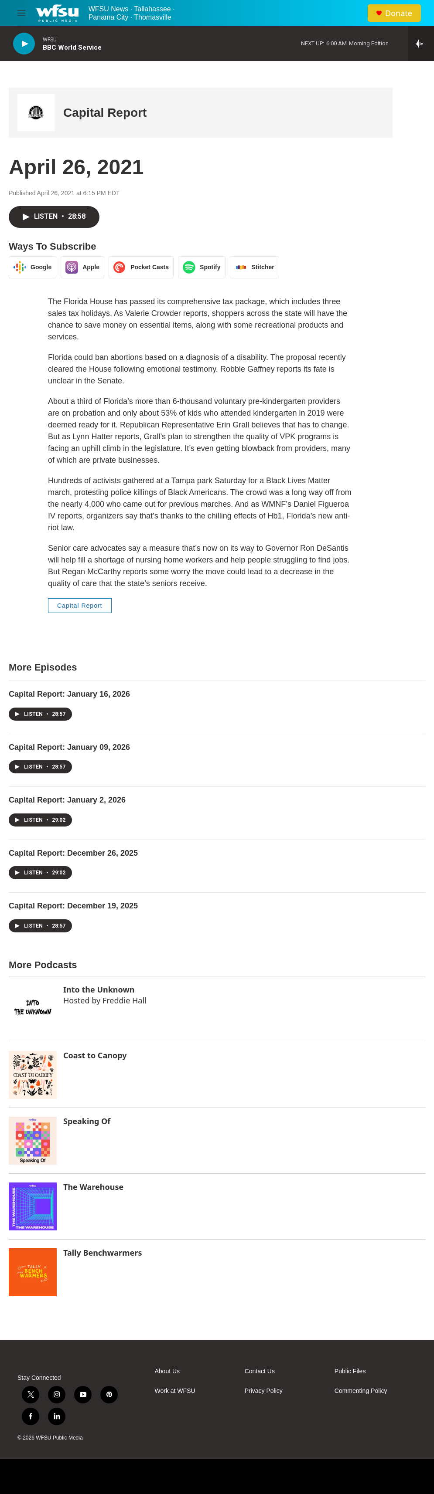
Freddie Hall (125, 1000)
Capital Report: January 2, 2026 (67, 800)
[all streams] (421, 43)
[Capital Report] (36, 112)
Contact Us (260, 1371)
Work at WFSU (175, 1391)
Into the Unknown (99, 989)
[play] (24, 44)
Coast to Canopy (94, 1055)
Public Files (350, 1371)
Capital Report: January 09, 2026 (69, 747)
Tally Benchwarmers (102, 1252)
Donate (398, 13)
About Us (167, 1371)
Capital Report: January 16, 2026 (69, 694)
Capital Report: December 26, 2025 (73, 853)
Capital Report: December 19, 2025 (73, 905)
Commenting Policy (361, 1391)
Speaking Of (86, 1121)
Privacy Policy (264, 1391)
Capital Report (105, 112)
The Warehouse (93, 1187)
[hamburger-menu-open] (21, 13)
